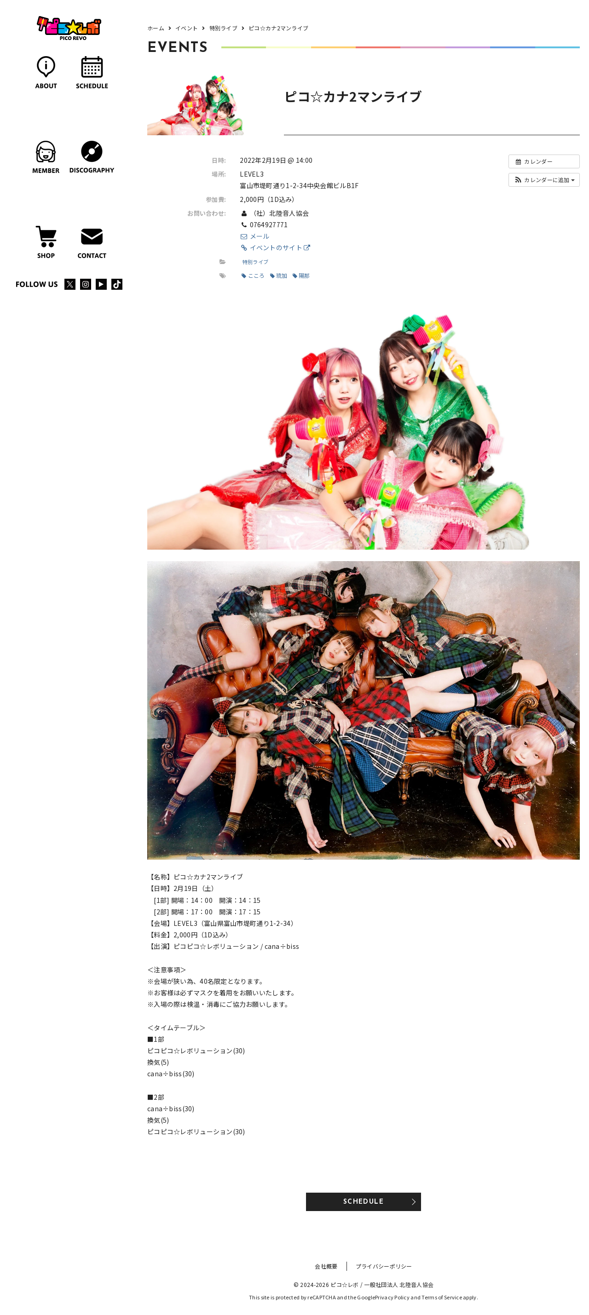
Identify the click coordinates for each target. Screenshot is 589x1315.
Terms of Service (442, 1297)
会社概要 (326, 1266)
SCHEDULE (363, 1202)
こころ (253, 275)
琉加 (279, 275)
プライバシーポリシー (384, 1266)
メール (254, 236)
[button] (544, 179)
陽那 (301, 275)
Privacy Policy (392, 1297)
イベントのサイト (275, 247)
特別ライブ (255, 261)
